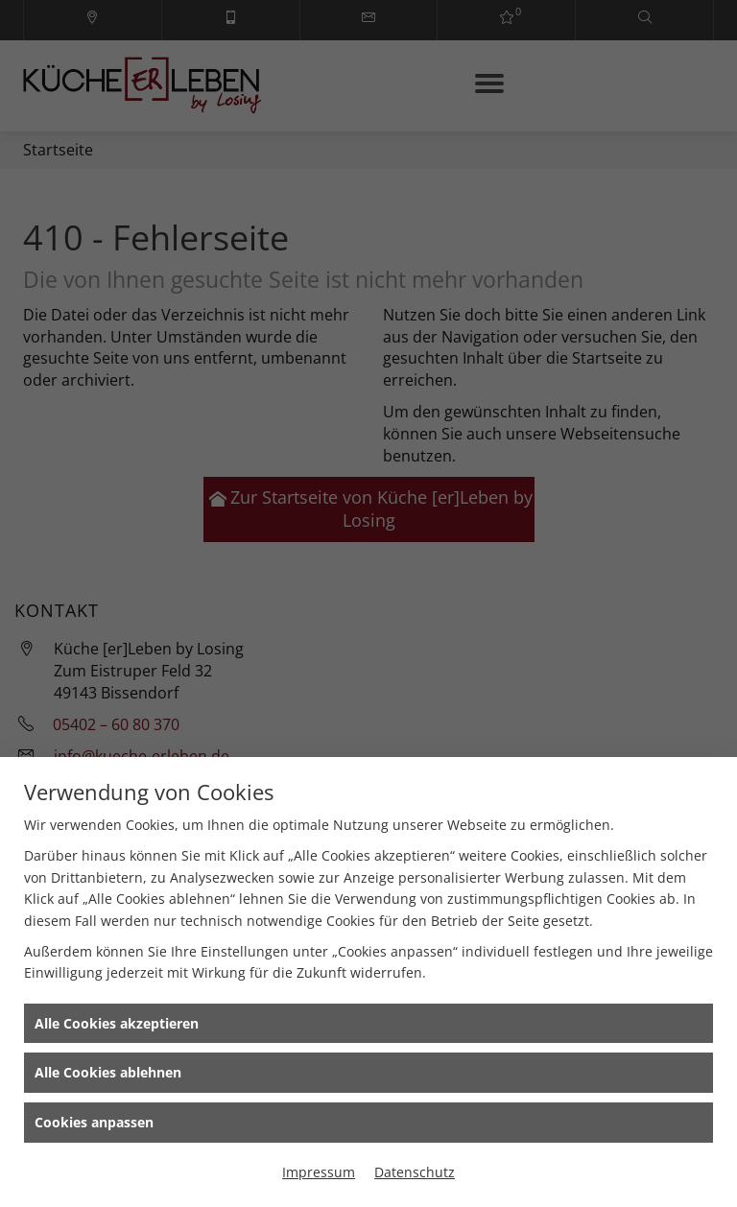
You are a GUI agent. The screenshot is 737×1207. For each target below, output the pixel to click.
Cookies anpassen (94, 1122)
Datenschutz (414, 1172)
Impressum (318, 1172)
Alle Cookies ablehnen (108, 1072)
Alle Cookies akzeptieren (117, 1023)
